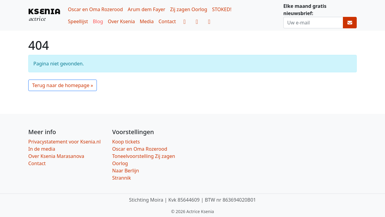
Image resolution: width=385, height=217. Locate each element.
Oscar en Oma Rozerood (95, 9)
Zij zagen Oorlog (188, 9)
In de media (41, 149)
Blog (98, 21)
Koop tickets (126, 141)
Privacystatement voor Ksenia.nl (64, 141)
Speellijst (78, 21)
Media (147, 21)
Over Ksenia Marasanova (56, 156)
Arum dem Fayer (146, 9)
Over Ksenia (121, 21)
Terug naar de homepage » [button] (62, 85)
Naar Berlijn (125, 170)
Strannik (121, 178)
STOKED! (222, 9)
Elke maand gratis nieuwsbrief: (304, 10)
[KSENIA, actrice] (44, 15)
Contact (167, 21)
